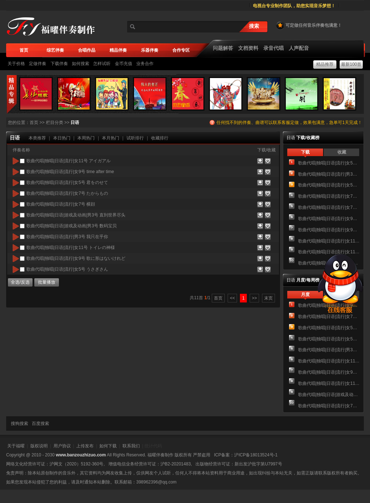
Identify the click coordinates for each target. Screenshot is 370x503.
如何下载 (108, 445)
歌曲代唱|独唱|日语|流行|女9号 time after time (329, 218)
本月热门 (110, 138)
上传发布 (85, 445)
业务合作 (145, 63)
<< (232, 298)
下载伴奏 (59, 63)
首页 (34, 122)
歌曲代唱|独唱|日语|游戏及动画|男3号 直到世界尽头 (329, 394)
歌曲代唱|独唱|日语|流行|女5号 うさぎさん (329, 162)
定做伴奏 (37, 63)
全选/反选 (20, 282)
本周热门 (86, 138)
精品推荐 (325, 64)
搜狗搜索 (19, 423)
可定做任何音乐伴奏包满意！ (308, 25)
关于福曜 (16, 445)
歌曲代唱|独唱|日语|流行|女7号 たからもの (329, 196)
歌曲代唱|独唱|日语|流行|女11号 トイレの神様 (329, 383)
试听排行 (135, 138)
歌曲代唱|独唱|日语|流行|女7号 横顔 (329, 207)
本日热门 (61, 138)
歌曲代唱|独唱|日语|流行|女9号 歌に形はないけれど (329, 229)
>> (254, 298)
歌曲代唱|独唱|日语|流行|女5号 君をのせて (329, 185)
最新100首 (351, 64)
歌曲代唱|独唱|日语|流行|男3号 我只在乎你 (329, 174)
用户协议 (62, 445)
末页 (268, 298)
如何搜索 (80, 63)
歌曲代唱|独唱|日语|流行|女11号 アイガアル (329, 241)
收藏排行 (159, 138)
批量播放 (46, 282)
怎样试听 (102, 63)
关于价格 (16, 63)
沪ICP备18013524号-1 (256, 454)
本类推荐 (37, 138)
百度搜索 (40, 423)
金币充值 (123, 63)
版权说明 (39, 445)
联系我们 (131, 445)
